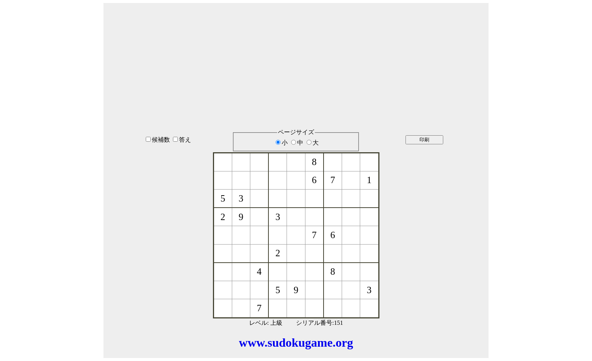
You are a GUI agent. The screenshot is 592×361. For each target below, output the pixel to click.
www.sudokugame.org (296, 342)
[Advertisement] (296, 56)
